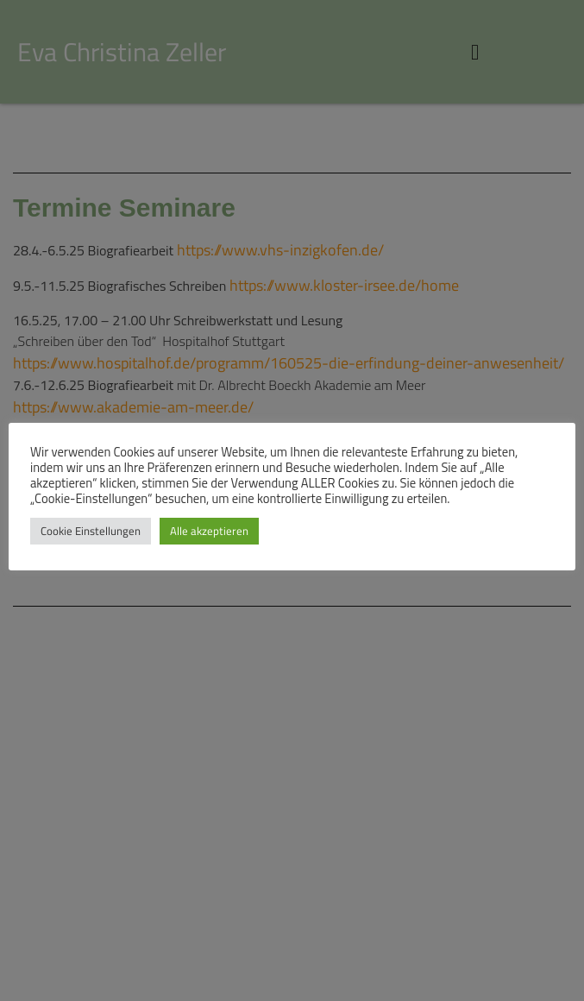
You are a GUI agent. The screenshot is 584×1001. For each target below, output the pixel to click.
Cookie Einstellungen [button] (91, 530)
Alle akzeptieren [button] (209, 530)
